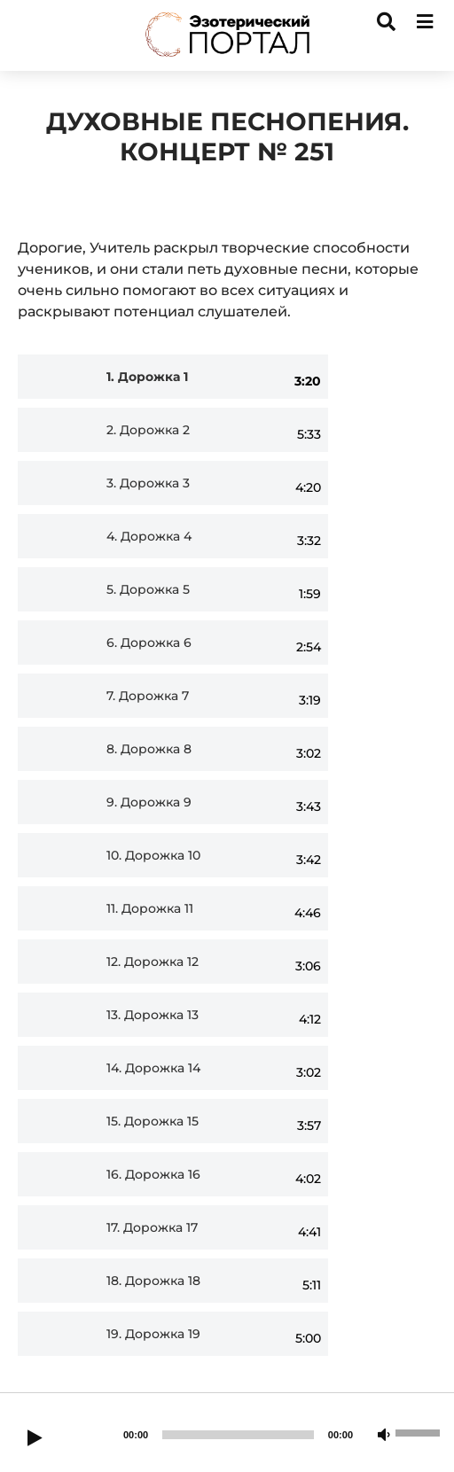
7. (147, 696)
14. (153, 1068)
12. (152, 962)
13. (152, 1015)
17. (152, 1227)
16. (153, 1174)
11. (149, 908)
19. (153, 1334)
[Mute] (384, 1435)
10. (153, 855)
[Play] (34, 1439)
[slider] (238, 1434)
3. (148, 483)
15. (152, 1121)
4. (149, 536)
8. (149, 749)
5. (148, 589)
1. (147, 377)
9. (149, 802)
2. (148, 430)
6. (149, 642)
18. (153, 1281)
